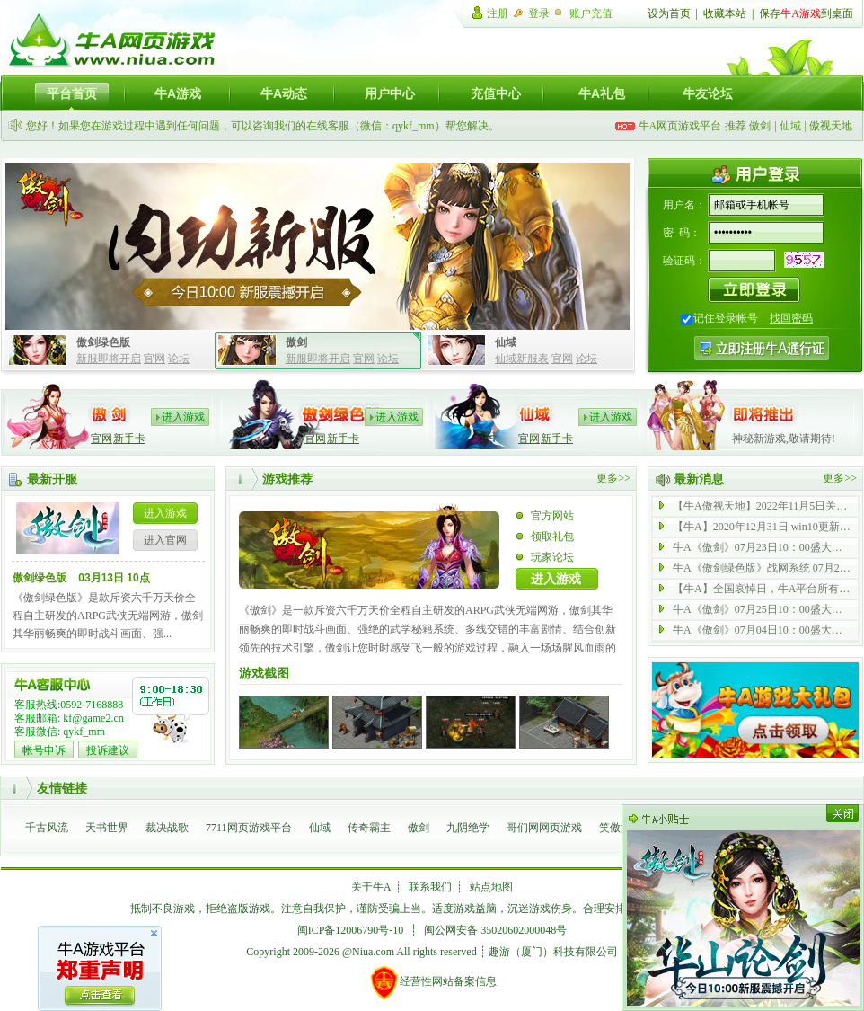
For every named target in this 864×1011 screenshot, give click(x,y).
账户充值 (591, 13)
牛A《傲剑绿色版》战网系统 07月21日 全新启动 (762, 568)
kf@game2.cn (93, 718)
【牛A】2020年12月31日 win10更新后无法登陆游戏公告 (762, 526)
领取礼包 (552, 536)
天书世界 (106, 827)
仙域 (790, 126)
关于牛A (371, 887)
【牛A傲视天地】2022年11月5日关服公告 (762, 506)
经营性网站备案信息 (432, 982)
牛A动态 (283, 93)
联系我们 (430, 887)
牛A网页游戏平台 (680, 126)
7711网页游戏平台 (249, 827)
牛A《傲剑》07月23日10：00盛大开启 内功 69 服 (762, 547)
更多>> (613, 478)
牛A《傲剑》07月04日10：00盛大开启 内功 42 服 (762, 630)
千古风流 (46, 827)
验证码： (684, 260)
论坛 (179, 358)
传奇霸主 (369, 827)
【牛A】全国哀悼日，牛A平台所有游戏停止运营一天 (762, 588)
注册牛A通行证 (761, 348)
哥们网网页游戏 (544, 827)
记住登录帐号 (725, 318)
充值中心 (496, 93)
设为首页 (669, 13)
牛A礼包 (601, 93)
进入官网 (165, 540)
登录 (539, 13)
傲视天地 (830, 126)
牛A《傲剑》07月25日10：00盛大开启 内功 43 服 (762, 609)
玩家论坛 (552, 557)
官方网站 (552, 516)
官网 (154, 358)
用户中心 (390, 93)
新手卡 (129, 438)
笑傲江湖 (620, 827)
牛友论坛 (708, 93)
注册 (497, 13)
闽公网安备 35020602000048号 (495, 930)
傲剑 (760, 126)
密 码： (682, 232)
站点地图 (491, 887)
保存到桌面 (806, 13)
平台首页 (72, 93)
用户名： (684, 205)
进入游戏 (183, 417)
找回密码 (791, 318)
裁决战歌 (167, 827)
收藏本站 (724, 13)
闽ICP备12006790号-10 (350, 930)
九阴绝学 (467, 827)
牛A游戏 (177, 93)
